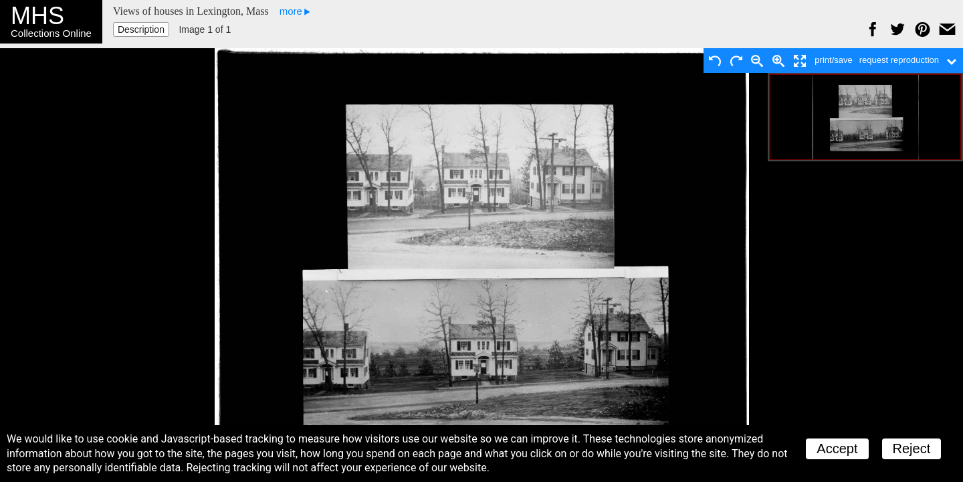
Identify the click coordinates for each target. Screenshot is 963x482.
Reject (912, 448)
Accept (837, 448)
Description (141, 29)
